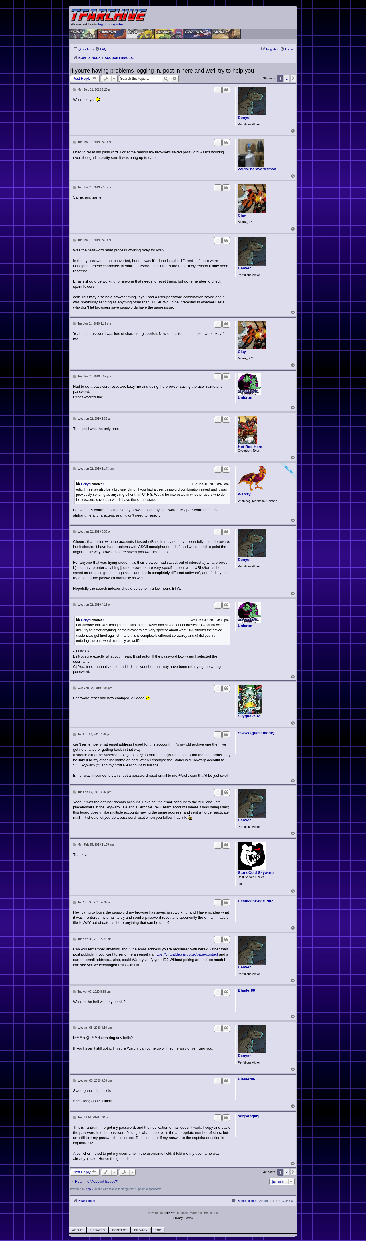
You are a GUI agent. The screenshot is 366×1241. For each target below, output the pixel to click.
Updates (97, 1230)
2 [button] (287, 78)
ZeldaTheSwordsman (257, 169)
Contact (119, 1230)
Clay (242, 215)
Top (158, 1230)
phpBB (90, 1189)
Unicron (245, 397)
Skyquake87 (249, 716)
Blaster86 (246, 990)
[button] (293, 78)
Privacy (141, 1230)
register (117, 24)
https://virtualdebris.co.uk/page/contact (186, 954)
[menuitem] (100, 49)
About (77, 1230)
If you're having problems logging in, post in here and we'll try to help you (162, 70)
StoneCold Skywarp (256, 872)
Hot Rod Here (250, 447)
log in (102, 24)
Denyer (244, 117)
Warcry (244, 494)
